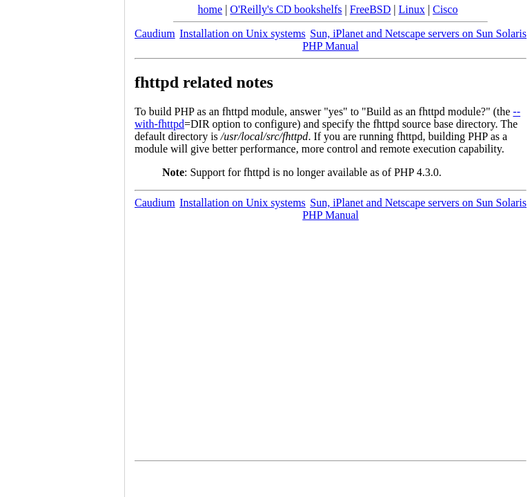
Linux (412, 9)
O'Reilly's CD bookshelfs (286, 9)
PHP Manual (330, 46)
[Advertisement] (62, 244)
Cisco (445, 9)
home (210, 9)
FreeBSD (370, 9)
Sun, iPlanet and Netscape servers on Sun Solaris (418, 33)
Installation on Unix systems (242, 33)
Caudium (155, 33)
